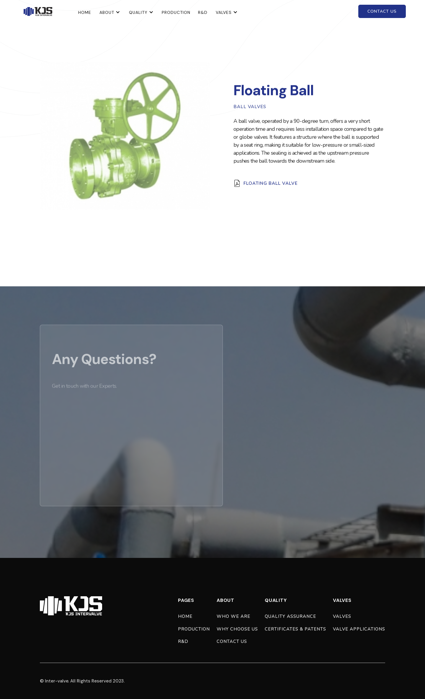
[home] (38, 11)
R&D (202, 12)
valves (342, 616)
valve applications (359, 629)
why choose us (237, 629)
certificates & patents (295, 629)
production (194, 629)
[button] (110, 11)
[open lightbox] (125, 136)
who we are (233, 616)
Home (185, 616)
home (84, 12)
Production (176, 12)
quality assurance (290, 616)
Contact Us (232, 641)
